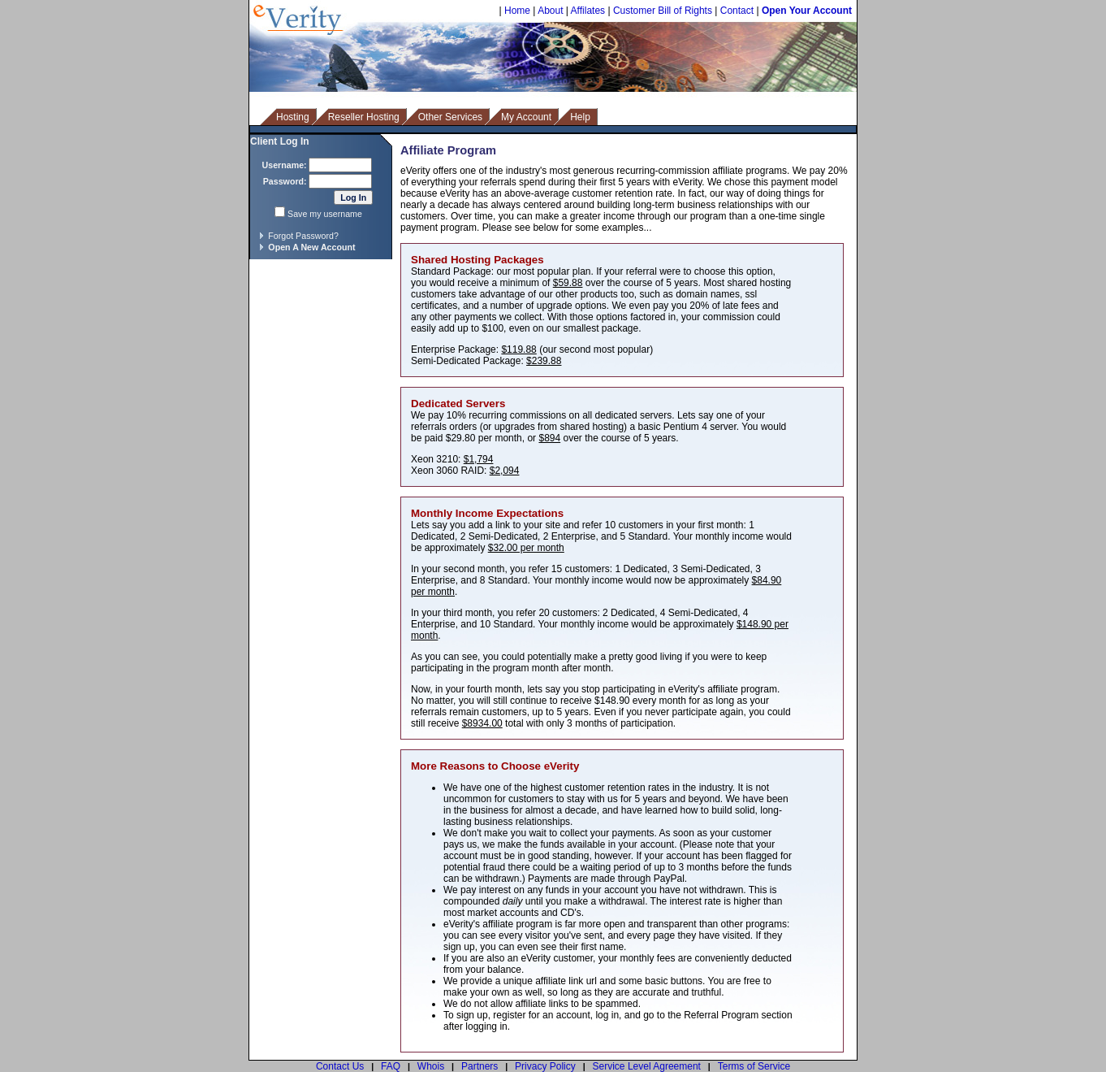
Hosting (292, 117)
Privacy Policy (545, 1066)
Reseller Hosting (364, 117)
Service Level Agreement (647, 1066)
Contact (737, 10)
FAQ (390, 1066)
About (550, 10)
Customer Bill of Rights (662, 10)
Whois (430, 1066)
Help (580, 117)
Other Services (450, 117)
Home (517, 10)
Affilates (588, 10)
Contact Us (340, 1066)
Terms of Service (754, 1066)
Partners (479, 1066)
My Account (526, 117)
